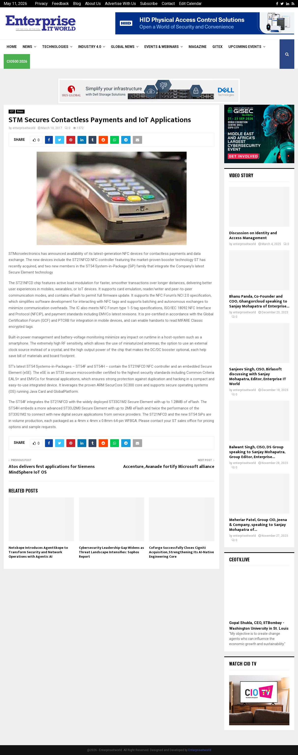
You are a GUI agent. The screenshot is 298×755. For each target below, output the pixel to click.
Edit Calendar (190, 3)
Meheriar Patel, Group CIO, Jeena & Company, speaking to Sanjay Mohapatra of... (258, 525)
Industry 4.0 (89, 47)
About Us (93, 3)
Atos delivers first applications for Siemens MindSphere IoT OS (52, 469)
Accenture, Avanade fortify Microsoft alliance (168, 466)
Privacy (41, 3)
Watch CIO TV (242, 663)
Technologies (55, 47)
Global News (122, 47)
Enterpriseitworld (199, 750)
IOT (12, 111)
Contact (168, 3)
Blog (77, 3)
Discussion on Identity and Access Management (253, 235)
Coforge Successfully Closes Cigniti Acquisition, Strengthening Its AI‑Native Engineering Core (181, 552)
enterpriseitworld (24, 128)
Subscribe (149, 3)
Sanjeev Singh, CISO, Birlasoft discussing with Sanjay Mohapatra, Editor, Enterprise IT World (257, 376)
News (27, 47)
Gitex (217, 47)
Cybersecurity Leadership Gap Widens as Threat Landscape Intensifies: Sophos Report (111, 552)
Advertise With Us (120, 3)
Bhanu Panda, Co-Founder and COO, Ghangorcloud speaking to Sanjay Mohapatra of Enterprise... (259, 301)
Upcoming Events (244, 47)
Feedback (60, 3)
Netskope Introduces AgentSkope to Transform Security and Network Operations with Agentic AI (38, 552)
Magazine (198, 47)
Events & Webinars (161, 47)
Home (12, 47)
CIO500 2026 (17, 61)
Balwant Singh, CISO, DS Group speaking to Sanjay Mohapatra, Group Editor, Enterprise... (257, 452)
